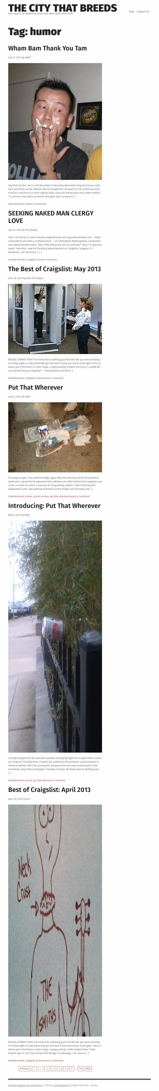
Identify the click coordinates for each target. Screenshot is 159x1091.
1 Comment (50, 259)
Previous (24, 1068)
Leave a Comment (53, 378)
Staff (27, 57)
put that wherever (59, 496)
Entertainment (16, 203)
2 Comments (39, 203)
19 (80, 1068)
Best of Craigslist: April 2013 (49, 790)
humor (28, 203)
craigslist (31, 259)
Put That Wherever (35, 387)
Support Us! (143, 11)
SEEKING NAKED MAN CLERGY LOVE (50, 217)
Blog (131, 11)
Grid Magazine (61, 1085)
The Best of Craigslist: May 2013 (54, 269)
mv (28, 798)
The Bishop (31, 229)
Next (87, 1068)
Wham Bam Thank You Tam (47, 48)
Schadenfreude (16, 259)
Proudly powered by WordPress (25, 1085)
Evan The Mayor (34, 278)
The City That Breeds (62, 8)
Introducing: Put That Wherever (54, 506)
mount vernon (41, 496)
